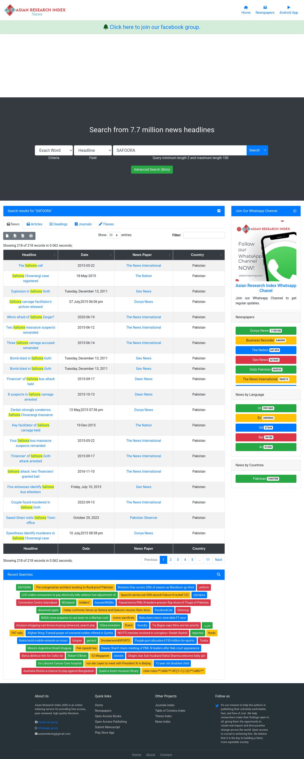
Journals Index (164, 685)
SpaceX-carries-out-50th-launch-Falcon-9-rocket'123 (155, 574)
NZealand (68, 582)
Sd (266, 428)
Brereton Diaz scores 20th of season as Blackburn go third (156, 567)
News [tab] (13, 224)
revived (118, 635)
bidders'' (84, 582)
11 (208, 539)
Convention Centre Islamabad (37, 582)
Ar (266, 447)
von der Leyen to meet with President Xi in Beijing (118, 643)
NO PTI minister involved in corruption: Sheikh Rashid (152, 612)
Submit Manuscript (107, 707)
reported (197, 612)
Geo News (185, 291)
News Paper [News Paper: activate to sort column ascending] (184, 255)
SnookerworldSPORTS (115, 620)
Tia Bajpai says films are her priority (175, 605)
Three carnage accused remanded (63, 348)
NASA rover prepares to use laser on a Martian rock (74, 597)
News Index (162, 701)
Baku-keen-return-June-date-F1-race (162, 597)
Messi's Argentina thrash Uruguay (50, 628)
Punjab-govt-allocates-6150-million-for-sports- (165, 620)
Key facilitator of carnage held (63, 425)
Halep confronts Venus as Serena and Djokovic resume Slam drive (107, 590)
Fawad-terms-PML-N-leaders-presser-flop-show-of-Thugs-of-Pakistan (164, 582)
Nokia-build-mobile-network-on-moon (43, 620)
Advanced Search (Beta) (152, 169)
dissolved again (48, 590)
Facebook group (48, 701)
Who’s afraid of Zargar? (63, 317)
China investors (110, 605)
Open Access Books (108, 696)
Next (218, 539)
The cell (63, 266)
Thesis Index (163, 696)
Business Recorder (266, 340)
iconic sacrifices (123, 597)
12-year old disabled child (172, 643)
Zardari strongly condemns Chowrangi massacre (63, 415)
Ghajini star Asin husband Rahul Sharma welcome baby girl (166, 635)
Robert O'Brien (77, 635)
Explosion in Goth (63, 291)
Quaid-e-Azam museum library (118, 650)
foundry (142, 605)
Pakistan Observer (186, 508)
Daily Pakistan (266, 369)
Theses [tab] (106, 224)
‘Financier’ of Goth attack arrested (63, 451)
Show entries (115, 235)
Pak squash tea (86, 628)
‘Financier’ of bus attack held (63, 394)
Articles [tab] (34, 224)
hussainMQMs (104, 582)
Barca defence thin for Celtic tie (42, 635)
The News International (266, 379)
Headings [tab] (59, 224)
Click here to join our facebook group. (155, 27)
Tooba (204, 620)
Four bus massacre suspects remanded (63, 436)
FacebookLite (163, 590)
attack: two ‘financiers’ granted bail (63, 466)
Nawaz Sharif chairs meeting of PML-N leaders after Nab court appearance (150, 628)
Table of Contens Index (170, 690)
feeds (212, 612)
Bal (266, 437)
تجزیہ (207, 605)
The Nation (186, 281)
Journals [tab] (83, 224)
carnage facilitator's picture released (63, 307)
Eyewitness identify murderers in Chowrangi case (63, 518)
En (266, 418)
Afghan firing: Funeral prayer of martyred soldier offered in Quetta (70, 612)
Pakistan (266, 479)
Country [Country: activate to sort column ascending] (212, 255)
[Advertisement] (152, 65)
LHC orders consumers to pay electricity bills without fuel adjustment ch (69, 574)
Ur (266, 408)
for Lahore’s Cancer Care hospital (59, 643)
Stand (128, 605)
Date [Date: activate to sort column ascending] (144, 255)
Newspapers (103, 690)
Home (99, 685)
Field (92, 158)
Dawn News (185, 394)
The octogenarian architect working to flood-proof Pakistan (74, 567)
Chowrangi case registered (63, 281)
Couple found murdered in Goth (63, 492)
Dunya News (185, 307)
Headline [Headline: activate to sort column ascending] (62, 255)
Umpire (77, 620)
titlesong (183, 590)
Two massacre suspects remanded (63, 333)
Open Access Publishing (111, 701)
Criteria (53, 158)
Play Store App (104, 712)
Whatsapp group (48, 707)
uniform (204, 567)
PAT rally (17, 612)
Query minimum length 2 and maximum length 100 (190, 158)
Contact (166, 735)
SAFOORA (43, 211)
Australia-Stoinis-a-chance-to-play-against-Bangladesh (58, 650)
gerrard (91, 620)
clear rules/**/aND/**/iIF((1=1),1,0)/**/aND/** (173, 650)
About (150, 735)
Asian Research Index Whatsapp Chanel (266, 288)
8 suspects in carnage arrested (63, 405)
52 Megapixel (100, 635)
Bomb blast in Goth (63, 363)
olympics (199, 574)
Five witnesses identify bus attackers (63, 482)
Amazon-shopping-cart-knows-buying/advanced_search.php (55, 605)
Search (254, 150)
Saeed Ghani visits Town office (63, 508)
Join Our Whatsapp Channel (256, 211)
